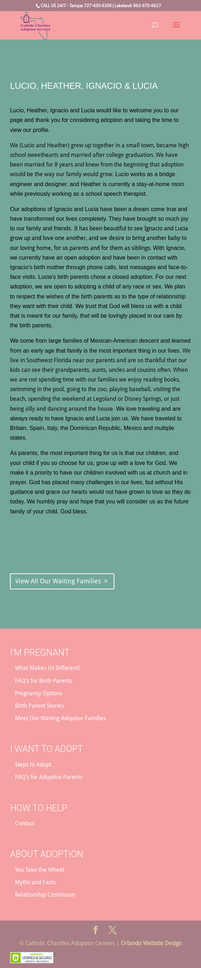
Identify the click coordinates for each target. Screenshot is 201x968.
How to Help (38, 808)
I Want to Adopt (46, 749)
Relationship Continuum (45, 894)
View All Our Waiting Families (58, 581)
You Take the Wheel (39, 869)
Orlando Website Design (151, 943)
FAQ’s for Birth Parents (43, 680)
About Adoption (46, 854)
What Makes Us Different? (48, 668)
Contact (24, 823)
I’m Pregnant (39, 652)
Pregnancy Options (38, 693)
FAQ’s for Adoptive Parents (48, 777)
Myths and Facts (35, 882)
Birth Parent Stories (39, 705)
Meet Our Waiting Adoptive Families (60, 718)
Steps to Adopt (33, 764)
